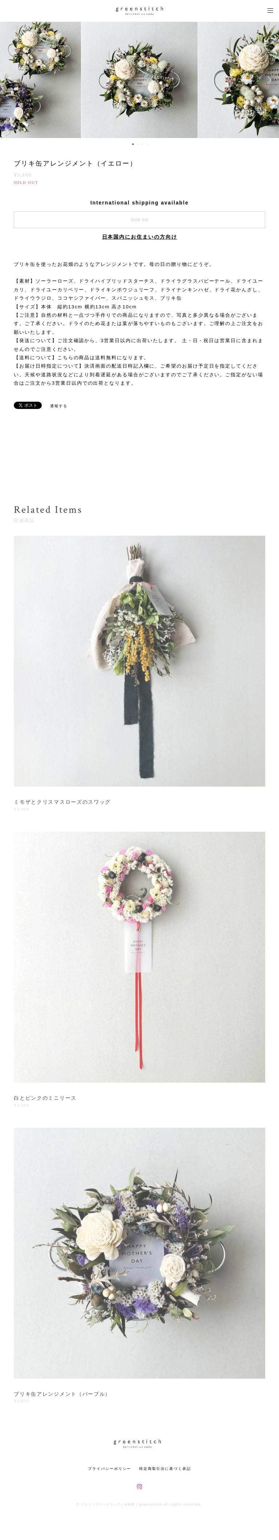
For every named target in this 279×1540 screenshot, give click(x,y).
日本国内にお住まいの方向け (139, 237)
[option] (139, 80)
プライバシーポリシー (109, 1469)
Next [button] (268, 80)
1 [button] (133, 144)
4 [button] (147, 144)
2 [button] (137, 144)
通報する (59, 406)
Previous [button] (11, 80)
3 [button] (142, 144)
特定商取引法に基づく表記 (165, 1469)
